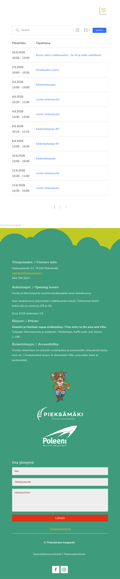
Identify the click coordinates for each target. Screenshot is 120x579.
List (86, 30)
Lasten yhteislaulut (47, 99)
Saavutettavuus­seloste (47, 554)
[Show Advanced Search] (77, 30)
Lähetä (60, 518)
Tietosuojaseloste (60, 529)
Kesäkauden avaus (47, 70)
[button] (103, 12)
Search (99, 30)
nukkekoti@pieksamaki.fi (27, 273)
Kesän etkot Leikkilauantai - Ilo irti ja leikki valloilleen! (68, 55)
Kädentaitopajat (45, 84)
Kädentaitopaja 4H (47, 129)
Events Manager (15, 225)
